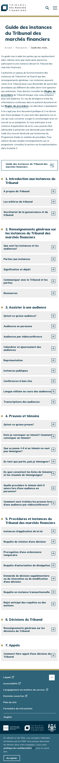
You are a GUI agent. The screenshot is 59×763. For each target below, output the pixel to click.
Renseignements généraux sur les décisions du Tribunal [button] (24, 629)
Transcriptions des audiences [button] (22, 401)
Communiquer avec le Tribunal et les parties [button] (26, 281)
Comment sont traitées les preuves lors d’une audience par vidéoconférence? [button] (28, 503)
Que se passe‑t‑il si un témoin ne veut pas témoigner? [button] (27, 450)
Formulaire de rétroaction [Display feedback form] (17, 708)
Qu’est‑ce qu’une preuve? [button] (19, 424)
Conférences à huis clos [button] (18, 381)
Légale (9, 677)
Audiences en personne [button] (18, 326)
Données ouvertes (15, 696)
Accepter (11, 758)
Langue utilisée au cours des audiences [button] (27, 391)
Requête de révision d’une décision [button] (25, 541)
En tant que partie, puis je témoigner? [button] (27, 461)
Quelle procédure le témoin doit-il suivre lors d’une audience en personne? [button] (24, 488)
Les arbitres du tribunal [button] (18, 201)
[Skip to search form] (47, 8)
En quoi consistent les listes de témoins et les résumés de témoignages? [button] (28, 473)
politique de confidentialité (19, 748)
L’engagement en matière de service (26, 689)
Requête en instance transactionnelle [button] (27, 592)
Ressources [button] (10, 293)
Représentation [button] (13, 360)
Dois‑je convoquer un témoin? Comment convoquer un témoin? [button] (28, 436)
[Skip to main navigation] (55, 8)
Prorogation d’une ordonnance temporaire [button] (22, 553)
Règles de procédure (17, 106)
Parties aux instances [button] (17, 259)
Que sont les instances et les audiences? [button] (21, 247)
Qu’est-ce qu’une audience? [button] (20, 315)
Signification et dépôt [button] (17, 269)
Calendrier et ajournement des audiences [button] (22, 348)
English (8, 717)
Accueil (8, 47)
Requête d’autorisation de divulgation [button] (27, 565)
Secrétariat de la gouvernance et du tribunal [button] (26, 213)
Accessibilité (12, 683)
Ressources (21, 47)
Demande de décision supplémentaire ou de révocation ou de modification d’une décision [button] (26, 578)
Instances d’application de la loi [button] (23, 531)
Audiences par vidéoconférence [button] (23, 336)
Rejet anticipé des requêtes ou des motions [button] (25, 604)
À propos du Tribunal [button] (17, 191)
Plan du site (10, 702)
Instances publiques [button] (16, 370)
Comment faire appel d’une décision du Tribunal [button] (27, 655)
